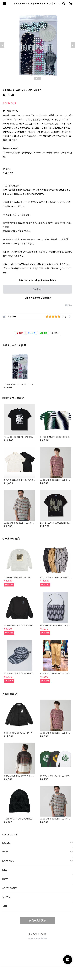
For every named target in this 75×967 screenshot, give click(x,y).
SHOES (6, 897)
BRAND (6, 843)
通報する (68, 305)
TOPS (5, 852)
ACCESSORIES (10, 888)
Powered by (37, 938)
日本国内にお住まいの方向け (37, 298)
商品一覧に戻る (37, 920)
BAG (4, 870)
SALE (5, 906)
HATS (5, 879)
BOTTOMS (8, 861)
